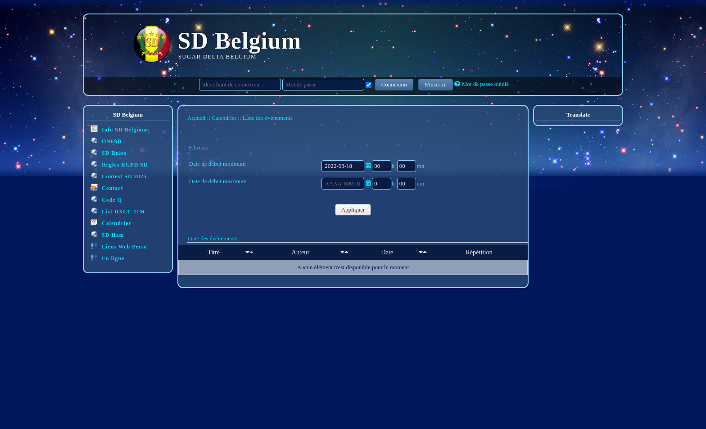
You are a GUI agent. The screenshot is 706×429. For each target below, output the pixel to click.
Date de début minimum (217, 163)
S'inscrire (436, 84)
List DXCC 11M (118, 211)
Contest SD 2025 (119, 176)
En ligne (107, 258)
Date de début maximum (218, 181)
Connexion (394, 84)
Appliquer (353, 209)
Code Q (106, 199)
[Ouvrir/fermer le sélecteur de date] (368, 165)
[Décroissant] (251, 252)
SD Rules (109, 152)
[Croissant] (247, 252)
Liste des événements (212, 238)
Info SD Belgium (119, 129)
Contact (107, 187)
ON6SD (106, 141)
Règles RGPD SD (119, 164)
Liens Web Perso (119, 246)
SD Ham (107, 234)
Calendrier (111, 222)
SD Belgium (240, 41)
